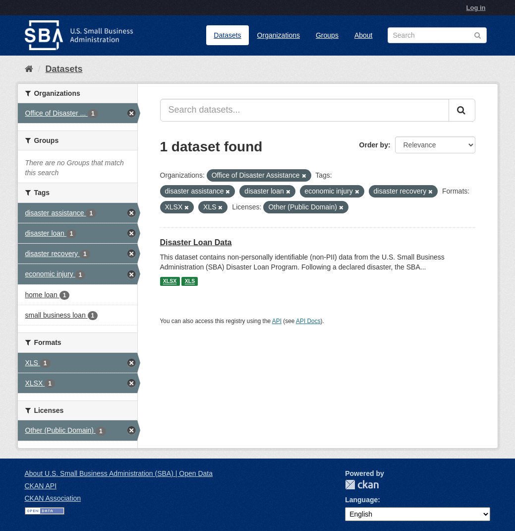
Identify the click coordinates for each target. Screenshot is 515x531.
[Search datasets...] (304, 110)
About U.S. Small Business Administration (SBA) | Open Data (119, 473)
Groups (327, 35)
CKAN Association (53, 498)
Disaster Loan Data (196, 242)
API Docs (308, 321)
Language (361, 500)
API (277, 321)
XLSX (169, 281)
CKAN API (41, 486)
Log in (476, 7)
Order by (373, 145)
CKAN (362, 484)
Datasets (227, 35)
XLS (190, 281)
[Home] (29, 69)
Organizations (278, 35)
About (363, 35)
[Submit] (462, 110)
